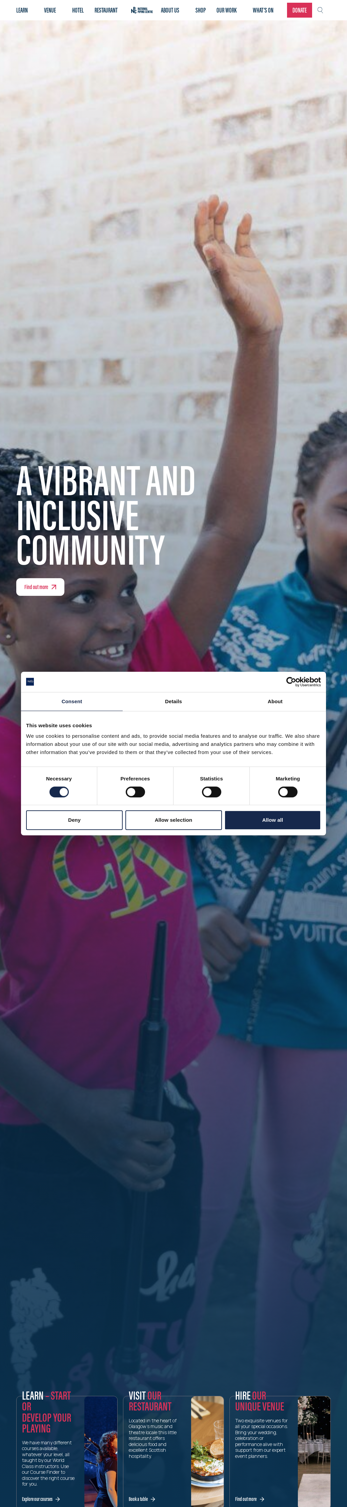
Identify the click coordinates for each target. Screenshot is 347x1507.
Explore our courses (37, 1499)
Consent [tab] (72, 701)
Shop (201, 10)
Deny (74, 820)
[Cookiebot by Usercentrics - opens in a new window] (291, 682)
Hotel (78, 10)
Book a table (138, 1499)
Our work (227, 10)
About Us (170, 10)
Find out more (36, 587)
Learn (22, 10)
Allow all (272, 820)
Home (142, 10)
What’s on (263, 10)
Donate (299, 10)
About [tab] (275, 701)
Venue (50, 10)
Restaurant (106, 10)
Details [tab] (173, 701)
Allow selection (173, 820)
